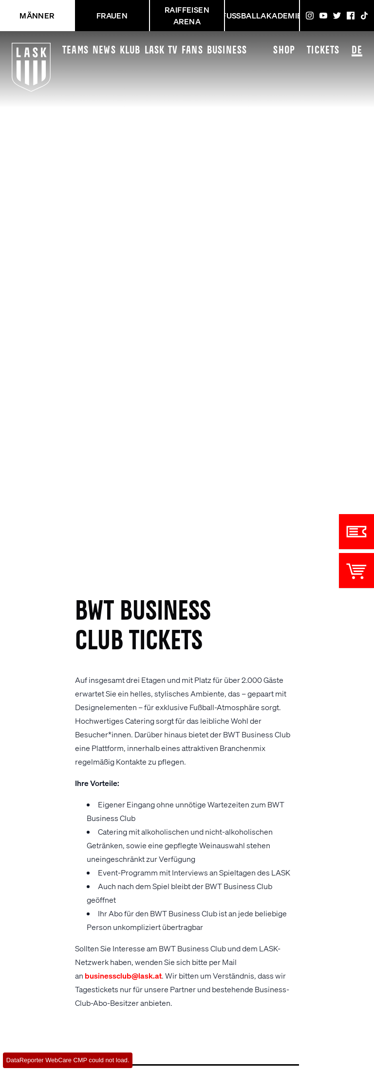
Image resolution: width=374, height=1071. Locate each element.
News (104, 50)
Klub (130, 50)
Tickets (323, 50)
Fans (192, 50)
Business (227, 50)
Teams (75, 50)
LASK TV (161, 50)
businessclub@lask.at (123, 975)
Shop (284, 50)
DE (357, 51)
